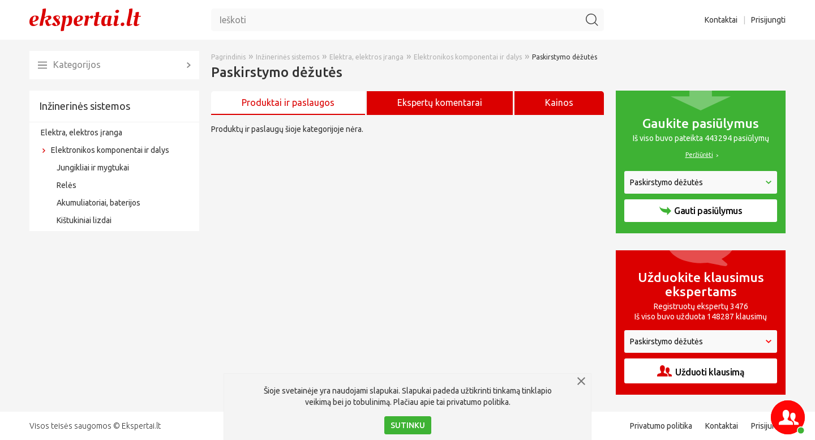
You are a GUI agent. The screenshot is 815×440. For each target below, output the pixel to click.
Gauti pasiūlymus (700, 211)
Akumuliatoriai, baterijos (98, 202)
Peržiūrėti (699, 154)
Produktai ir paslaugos (288, 102)
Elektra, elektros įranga (81, 132)
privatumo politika (478, 402)
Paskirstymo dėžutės (564, 57)
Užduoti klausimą (700, 371)
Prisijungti (768, 19)
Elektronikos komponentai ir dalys (110, 150)
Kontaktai (721, 19)
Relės (66, 185)
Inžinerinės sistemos (84, 106)
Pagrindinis (228, 57)
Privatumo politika (661, 425)
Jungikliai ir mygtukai (93, 167)
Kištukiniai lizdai (84, 220)
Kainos (559, 102)
